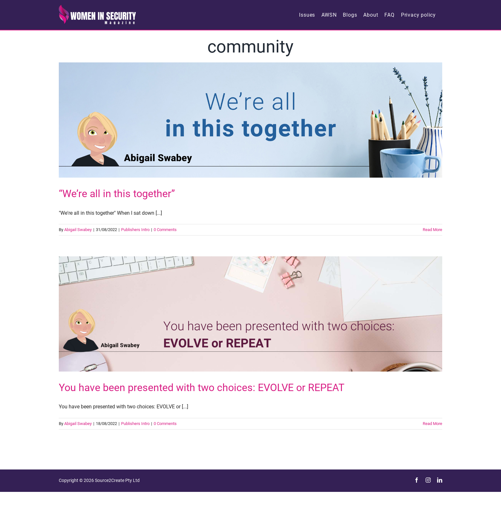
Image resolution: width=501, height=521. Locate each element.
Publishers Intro (135, 229)
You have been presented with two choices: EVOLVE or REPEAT (201, 387)
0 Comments (165, 229)
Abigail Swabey (78, 229)
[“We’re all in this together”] (250, 120)
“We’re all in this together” (117, 194)
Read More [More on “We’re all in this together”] (432, 229)
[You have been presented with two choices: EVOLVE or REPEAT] (250, 314)
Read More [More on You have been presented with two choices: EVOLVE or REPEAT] (432, 423)
